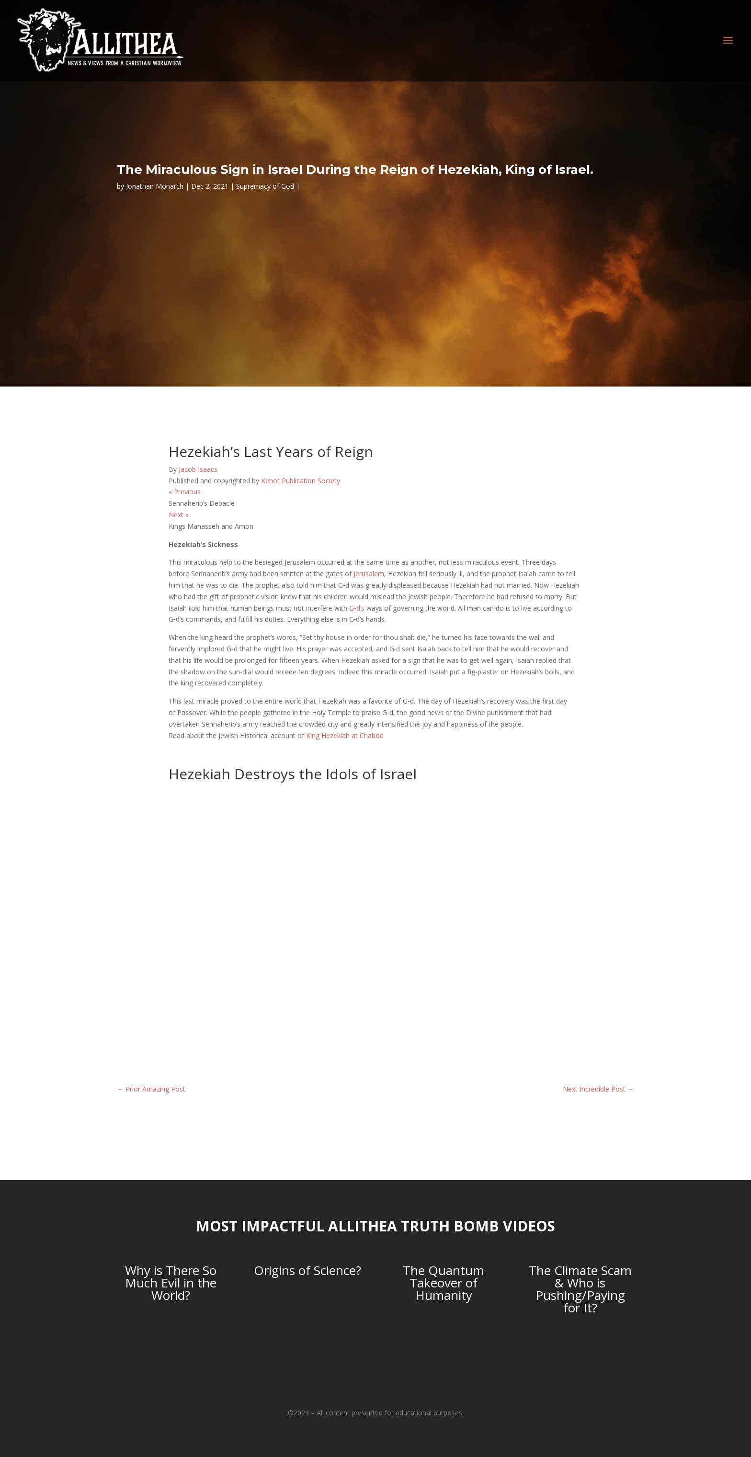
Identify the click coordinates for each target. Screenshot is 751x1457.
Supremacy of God (265, 186)
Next (179, 514)
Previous (185, 491)
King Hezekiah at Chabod (345, 735)
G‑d (354, 608)
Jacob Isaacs (198, 469)
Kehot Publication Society (300, 480)
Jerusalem (368, 573)
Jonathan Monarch (154, 186)
